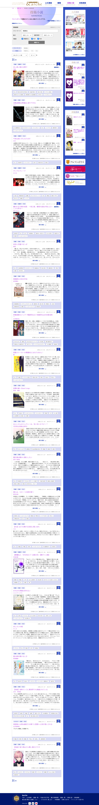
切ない (51, 516)
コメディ (20, 772)
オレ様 (55, 413)
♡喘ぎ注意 (42, 481)
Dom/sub (16, 341)
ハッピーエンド (18, 130)
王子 (25, 233)
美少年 (20, 681)
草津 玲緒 (16, 390)
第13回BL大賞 (34, 716)
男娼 (48, 195)
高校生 (16, 516)
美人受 (41, 304)
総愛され (57, 233)
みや (14, 105)
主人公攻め (33, 615)
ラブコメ (25, 615)
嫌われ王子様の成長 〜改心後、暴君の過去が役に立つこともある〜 (32, 207)
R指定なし (26, 39)
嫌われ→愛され (40, 233)
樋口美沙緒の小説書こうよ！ (30, 799)
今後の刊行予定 (44, 797)
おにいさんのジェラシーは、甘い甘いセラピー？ (30, 424)
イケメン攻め (26, 377)
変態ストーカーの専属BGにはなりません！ (28, 352)
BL (15, 92)
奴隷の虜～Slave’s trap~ (21, 388)
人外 (25, 580)
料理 (15, 236)
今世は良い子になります (21, 139)
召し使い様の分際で (20, 67)
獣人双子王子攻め (22, 92)
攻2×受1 (40, 92)
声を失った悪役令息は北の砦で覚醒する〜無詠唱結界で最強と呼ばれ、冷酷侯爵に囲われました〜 (79, 82)
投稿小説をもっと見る (78, 104)
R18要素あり (17, 128)
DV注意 (41, 341)
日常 (19, 615)
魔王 (22, 416)
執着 (49, 449)
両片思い (21, 271)
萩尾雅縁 (15, 658)
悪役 (46, 162)
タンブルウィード (19, 171)
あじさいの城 (18, 626)
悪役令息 (40, 162)
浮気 (57, 268)
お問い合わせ (65, 799)
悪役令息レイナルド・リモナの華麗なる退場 (75, 23)
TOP (23, 797)
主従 (53, 304)
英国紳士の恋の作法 (20, 279)
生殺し (36, 739)
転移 (21, 713)
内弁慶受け (45, 713)
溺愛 (15, 271)
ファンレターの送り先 (77, 799)
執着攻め (36, 268)
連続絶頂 (43, 739)
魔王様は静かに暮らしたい (22, 457)
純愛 (27, 518)
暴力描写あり (49, 341)
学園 (36, 516)
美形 (33, 772)
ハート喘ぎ (34, 481)
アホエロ (26, 481)
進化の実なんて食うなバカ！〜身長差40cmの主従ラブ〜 (79, 131)
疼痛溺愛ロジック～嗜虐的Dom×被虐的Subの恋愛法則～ (33, 315)
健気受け (51, 268)
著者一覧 (62, 797)
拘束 (20, 739)
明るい (53, 377)
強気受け (55, 128)
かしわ (15, 629)
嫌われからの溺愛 (18, 94)
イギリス (32, 681)
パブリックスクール (26, 304)
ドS (50, 413)
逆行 (34, 162)
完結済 (55, 344)
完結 (23, 484)
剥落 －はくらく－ (78, 142)
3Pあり (40, 94)
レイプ (26, 198)
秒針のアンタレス (78, 117)
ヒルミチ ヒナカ (17, 593)
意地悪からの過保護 (31, 94)
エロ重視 (49, 344)
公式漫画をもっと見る (78, 54)
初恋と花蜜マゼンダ (20, 244)
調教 (27, 195)
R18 (40, 39)
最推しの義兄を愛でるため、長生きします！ (79, 68)
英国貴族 (16, 304)
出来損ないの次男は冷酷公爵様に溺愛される (75, 50)
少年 (31, 648)
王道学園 (20, 268)
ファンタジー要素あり (42, 681)
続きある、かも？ (31, 484)
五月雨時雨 (16, 726)
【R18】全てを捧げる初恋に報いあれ (26, 527)
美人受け (44, 268)
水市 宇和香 (17, 692)
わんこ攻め (52, 772)
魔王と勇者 (17, 484)
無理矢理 (21, 195)
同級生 (47, 304)
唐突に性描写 (51, 481)
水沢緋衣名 (16, 319)
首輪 (25, 739)
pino (14, 749)
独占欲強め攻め (36, 449)
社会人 (47, 377)
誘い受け (40, 615)
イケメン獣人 (48, 92)
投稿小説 (69, 797)
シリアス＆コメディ (39, 344)
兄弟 (15, 195)
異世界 (20, 162)
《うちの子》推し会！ (46, 799)
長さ (14, 35)
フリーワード (17, 30)
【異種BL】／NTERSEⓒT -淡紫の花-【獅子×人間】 (31, 555)
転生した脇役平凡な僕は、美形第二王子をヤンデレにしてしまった (75, 36)
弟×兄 (16, 198)
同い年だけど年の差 (19, 716)
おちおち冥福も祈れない (21, 591)
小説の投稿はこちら (53, 21)
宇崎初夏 (15, 557)
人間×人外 (48, 615)
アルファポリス (16, 19)
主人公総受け (32, 580)
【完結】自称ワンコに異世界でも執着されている (30, 689)
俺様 (21, 198)
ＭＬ (15, 413)
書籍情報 (56, 67)
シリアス (48, 128)
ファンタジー (35, 128)
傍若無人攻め (54, 713)
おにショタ (21, 449)
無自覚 (38, 306)
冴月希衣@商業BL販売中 (20, 426)
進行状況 (36, 35)
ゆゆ (14, 141)
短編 (44, 449)
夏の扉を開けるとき (20, 656)
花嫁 (46, 413)
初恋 (29, 546)
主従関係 (16, 416)
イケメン (16, 648)
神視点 (36, 648)
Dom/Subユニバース (32, 341)
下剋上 (30, 739)
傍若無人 (31, 233)
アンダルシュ (47, 94)
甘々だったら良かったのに (50, 580)
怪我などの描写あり (19, 344)
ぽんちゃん (16, 211)
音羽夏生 (15, 281)
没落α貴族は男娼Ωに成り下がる (24, 103)
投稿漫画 (76, 797)
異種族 (16, 582)
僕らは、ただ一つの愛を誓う (23, 492)
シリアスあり (43, 516)
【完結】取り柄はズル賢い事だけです (26, 747)
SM (43, 195)
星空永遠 (15, 494)
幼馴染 (28, 449)
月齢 (14, 69)
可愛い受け (35, 377)
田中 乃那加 (16, 459)
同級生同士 (17, 518)
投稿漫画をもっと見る (78, 153)
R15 (34, 39)
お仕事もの (27, 618)
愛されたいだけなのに (79, 93)
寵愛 (15, 580)
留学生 (52, 681)
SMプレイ (29, 344)
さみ (14, 529)
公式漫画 (29, 797)
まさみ (15, 173)
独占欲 (39, 580)
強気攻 (35, 304)
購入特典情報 (54, 797)
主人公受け (49, 233)
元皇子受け (32, 92)
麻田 (14, 246)
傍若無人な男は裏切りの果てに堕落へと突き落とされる (32, 724)
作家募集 (57, 799)
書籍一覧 (35, 797)
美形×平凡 (54, 195)
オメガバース (26, 128)
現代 (42, 377)
